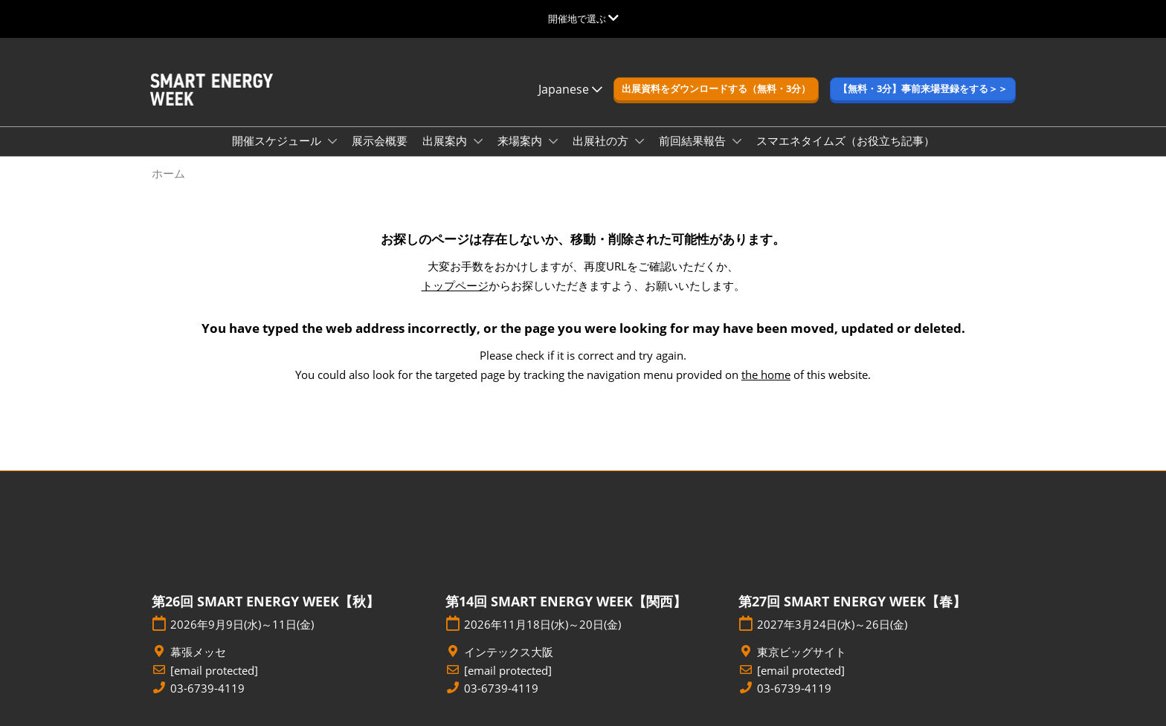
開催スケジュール (278, 140)
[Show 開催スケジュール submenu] (332, 141)
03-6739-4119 (207, 688)
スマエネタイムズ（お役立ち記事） (845, 140)
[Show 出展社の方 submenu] (639, 141)
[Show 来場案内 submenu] (553, 141)
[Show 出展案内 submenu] (478, 141)
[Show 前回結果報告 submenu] (736, 141)
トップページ (455, 285)
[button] (716, 89)
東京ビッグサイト (801, 652)
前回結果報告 (694, 140)
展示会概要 (380, 140)
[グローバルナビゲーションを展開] (583, 18)
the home (765, 374)
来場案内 (521, 140)
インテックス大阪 (508, 652)
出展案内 (446, 140)
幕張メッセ (198, 652)
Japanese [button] (570, 89)
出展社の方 (602, 140)
